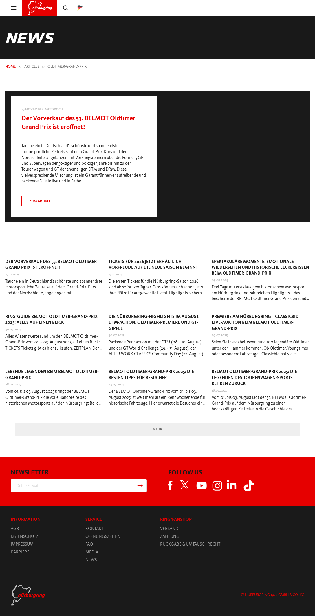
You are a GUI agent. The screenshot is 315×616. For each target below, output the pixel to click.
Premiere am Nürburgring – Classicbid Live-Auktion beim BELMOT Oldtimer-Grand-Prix (255, 322)
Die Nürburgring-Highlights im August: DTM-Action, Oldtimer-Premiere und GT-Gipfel (154, 322)
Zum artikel (40, 201)
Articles (31, 66)
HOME (10, 66)
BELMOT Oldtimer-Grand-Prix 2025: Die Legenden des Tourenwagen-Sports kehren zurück (254, 377)
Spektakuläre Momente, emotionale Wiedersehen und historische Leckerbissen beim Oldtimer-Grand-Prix (260, 267)
